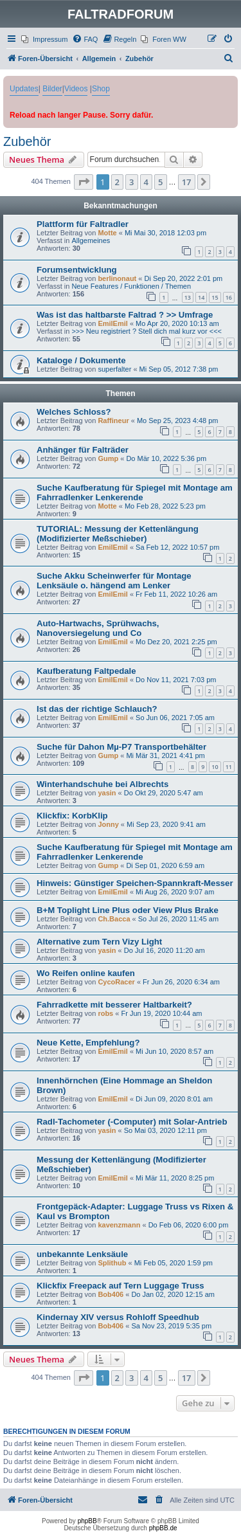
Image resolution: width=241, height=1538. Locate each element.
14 (201, 297)
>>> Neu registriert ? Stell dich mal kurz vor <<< (146, 331)
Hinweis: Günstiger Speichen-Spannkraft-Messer (135, 883)
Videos (75, 88)
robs (105, 1013)
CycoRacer (116, 982)
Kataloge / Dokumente (81, 360)
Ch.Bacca (114, 919)
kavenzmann (119, 1225)
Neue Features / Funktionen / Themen (131, 286)
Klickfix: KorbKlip (72, 815)
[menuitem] (44, 39)
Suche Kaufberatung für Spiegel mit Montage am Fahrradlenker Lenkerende (135, 492)
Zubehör (27, 141)
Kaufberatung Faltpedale (86, 671)
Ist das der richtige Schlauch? (97, 709)
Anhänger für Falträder (83, 450)
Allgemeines (90, 240)
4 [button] (146, 182)
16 (229, 297)
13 (187, 297)
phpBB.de (163, 1528)
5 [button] (160, 182)
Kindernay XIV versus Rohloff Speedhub (118, 1317)
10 (214, 767)
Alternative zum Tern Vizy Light (99, 941)
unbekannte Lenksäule (82, 1254)
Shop (101, 88)
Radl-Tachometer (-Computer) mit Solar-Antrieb (132, 1121)
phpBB (87, 1520)
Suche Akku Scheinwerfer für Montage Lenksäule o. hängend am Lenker (114, 580)
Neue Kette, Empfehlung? (88, 1042)
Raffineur (113, 420)
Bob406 (110, 1294)
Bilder (52, 88)
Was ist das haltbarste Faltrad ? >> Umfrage (125, 315)
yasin (107, 793)
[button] (83, 182)
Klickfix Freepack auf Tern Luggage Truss (120, 1285)
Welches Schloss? (74, 412)
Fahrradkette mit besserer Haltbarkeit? (114, 1004)
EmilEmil (112, 323)
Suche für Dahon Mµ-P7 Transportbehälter (121, 747)
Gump (108, 458)
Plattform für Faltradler (83, 224)
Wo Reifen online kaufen (86, 973)
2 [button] (117, 182)
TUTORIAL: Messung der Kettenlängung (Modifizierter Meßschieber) (118, 533)
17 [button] (187, 182)
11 (229, 767)
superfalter (114, 369)
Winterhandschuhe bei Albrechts (102, 784)
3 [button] (131, 182)
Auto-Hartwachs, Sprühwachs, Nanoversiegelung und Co (98, 628)
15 (214, 297)
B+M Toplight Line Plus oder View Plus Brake (128, 910)
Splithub (112, 1263)
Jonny (108, 824)
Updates (24, 88)
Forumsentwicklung (77, 270)
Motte (107, 233)
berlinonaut (117, 278)
